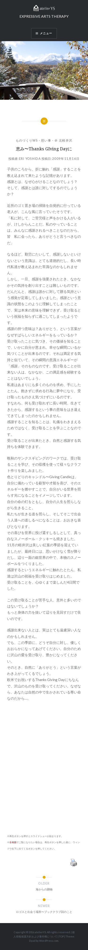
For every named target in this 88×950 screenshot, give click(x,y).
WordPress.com (48, 940)
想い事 (46, 140)
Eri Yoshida (30, 159)
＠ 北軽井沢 (63, 140)
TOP (61, 936)
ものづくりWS (27, 140)
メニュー (46, 33)
